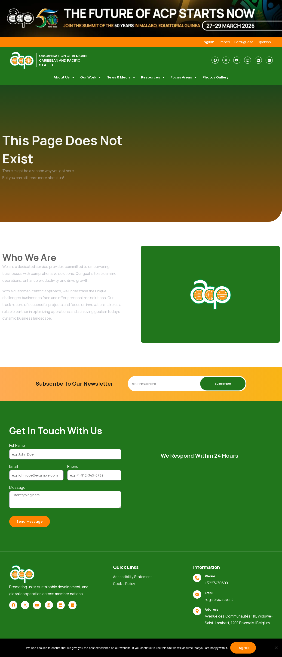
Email (13, 465)
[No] (276, 647)
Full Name (17, 444)
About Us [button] (64, 77)
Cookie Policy (124, 583)
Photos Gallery (215, 76)
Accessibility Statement (133, 576)
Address (212, 608)
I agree (243, 647)
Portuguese (242, 41)
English (205, 41)
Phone (72, 465)
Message (17, 486)
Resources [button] (153, 77)
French (222, 41)
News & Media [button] (121, 77)
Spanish (264, 41)
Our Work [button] (90, 77)
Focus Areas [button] (183, 77)
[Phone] (197, 577)
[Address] (197, 610)
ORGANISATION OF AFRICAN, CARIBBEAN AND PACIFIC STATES (61, 60)
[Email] (197, 594)
